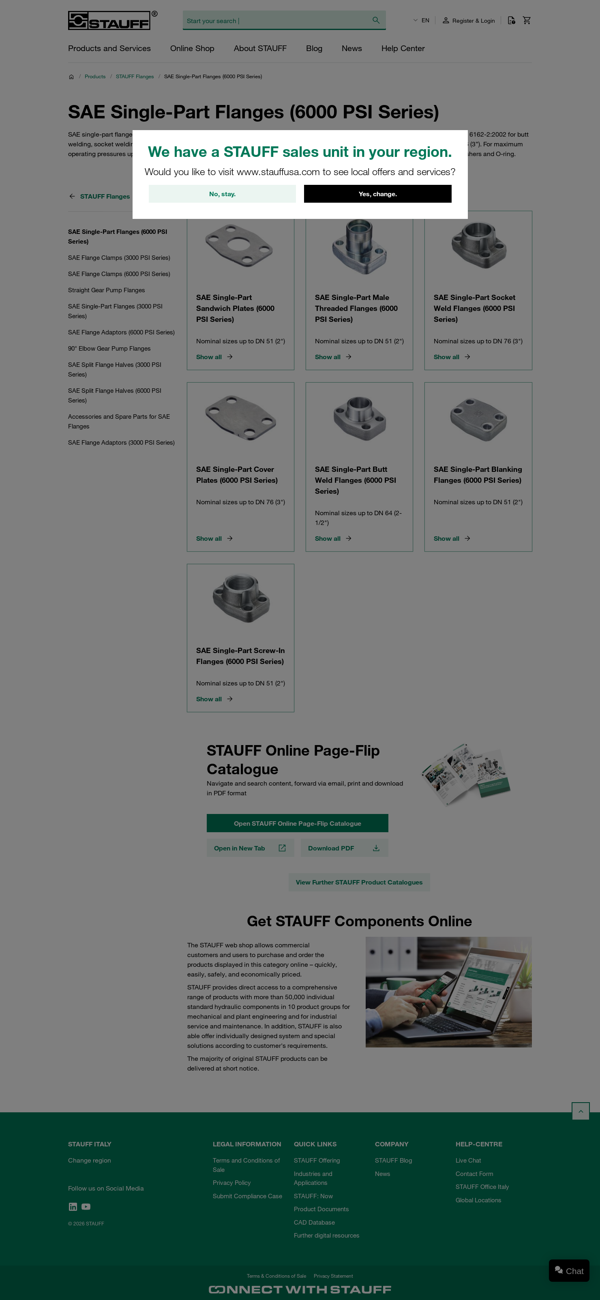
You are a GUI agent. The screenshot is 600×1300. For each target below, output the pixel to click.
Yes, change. (378, 195)
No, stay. (222, 195)
